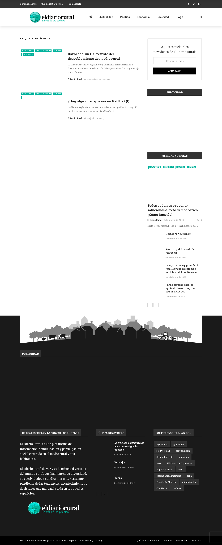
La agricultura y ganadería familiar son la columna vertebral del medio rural (182, 268)
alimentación (189, 481)
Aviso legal (196, 540)
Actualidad (106, 17)
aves (158, 463)
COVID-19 (161, 488)
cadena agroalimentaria (168, 475)
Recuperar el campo (178, 233)
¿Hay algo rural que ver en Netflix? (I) (98, 101)
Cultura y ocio (43, 51)
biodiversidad (163, 450)
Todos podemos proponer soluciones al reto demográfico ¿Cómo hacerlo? (172, 210)
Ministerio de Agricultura (179, 463)
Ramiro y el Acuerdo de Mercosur (180, 251)
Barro (118, 478)
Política (125, 17)
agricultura (162, 444)
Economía (143, 17)
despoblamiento (164, 456)
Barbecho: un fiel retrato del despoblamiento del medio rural (94, 56)
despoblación (183, 450)
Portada (191, 167)
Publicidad (181, 540)
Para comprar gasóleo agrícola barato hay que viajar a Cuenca (180, 288)
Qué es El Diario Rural (52, 4)
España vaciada (164, 469)
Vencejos (119, 462)
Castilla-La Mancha (166, 481)
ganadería (178, 444)
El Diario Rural (75, 79)
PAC (180, 469)
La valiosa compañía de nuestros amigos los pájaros (129, 446)
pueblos (177, 488)
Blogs (179, 17)
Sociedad (163, 17)
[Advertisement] (174, 122)
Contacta (75, 4)
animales (184, 456)
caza (189, 475)
